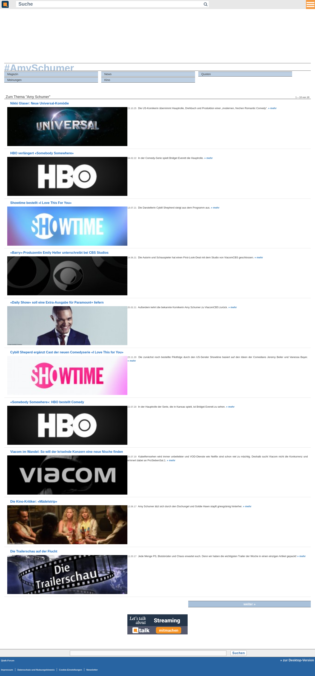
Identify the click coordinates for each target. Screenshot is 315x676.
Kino (107, 80)
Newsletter (92, 670)
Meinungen (14, 80)
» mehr (272, 108)
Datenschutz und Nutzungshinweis (36, 670)
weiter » (249, 604)
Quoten (206, 74)
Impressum (7, 670)
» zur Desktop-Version (297, 660)
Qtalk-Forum (7, 660)
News (107, 74)
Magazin (12, 74)
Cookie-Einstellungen (70, 670)
